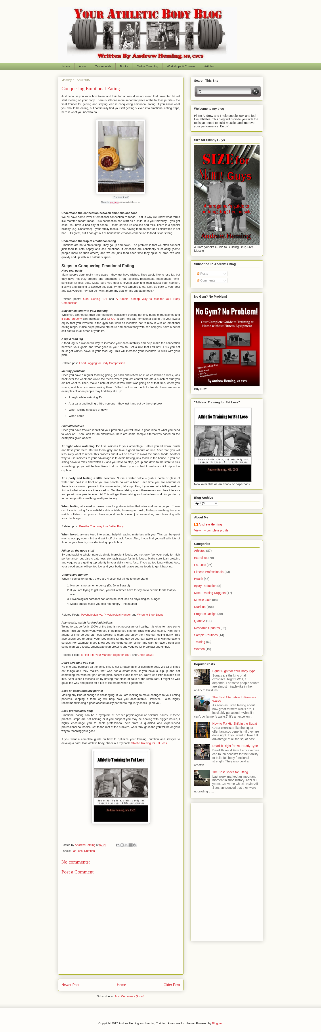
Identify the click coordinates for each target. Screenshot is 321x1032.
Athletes (199, 550)
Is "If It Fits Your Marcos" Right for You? (106, 654)
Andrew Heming (210, 524)
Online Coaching (147, 66)
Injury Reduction (205, 586)
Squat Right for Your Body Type (234, 671)
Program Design (205, 614)
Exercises (201, 557)
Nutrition (89, 850)
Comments (206, 280)
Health (198, 578)
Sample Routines (206, 635)
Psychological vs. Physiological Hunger (106, 614)
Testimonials (103, 66)
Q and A (199, 621)
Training (199, 642)
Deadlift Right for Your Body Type (235, 746)
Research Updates (207, 628)
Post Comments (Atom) (129, 996)
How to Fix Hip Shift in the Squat (234, 723)
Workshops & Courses (181, 66)
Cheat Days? (146, 654)
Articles (209, 66)
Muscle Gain (202, 600)
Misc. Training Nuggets (209, 593)
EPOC (111, 318)
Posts (202, 273)
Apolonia (114, 202)
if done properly (71, 318)
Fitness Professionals (209, 572)
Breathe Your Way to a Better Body (101, 526)
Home (66, 66)
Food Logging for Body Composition (102, 363)
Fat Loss (77, 850)
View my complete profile (211, 530)
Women (199, 649)
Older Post (172, 985)
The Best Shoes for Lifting (230, 772)
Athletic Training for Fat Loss (148, 743)
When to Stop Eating (150, 614)
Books (124, 66)
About (82, 66)
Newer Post (70, 985)
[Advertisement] (211, 871)
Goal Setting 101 (95, 299)
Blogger (217, 1023)
